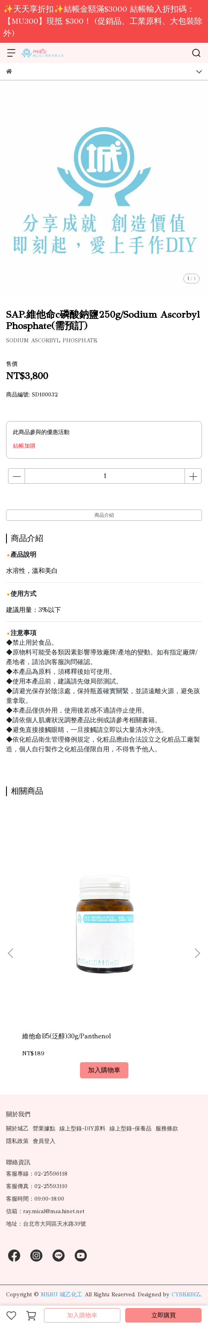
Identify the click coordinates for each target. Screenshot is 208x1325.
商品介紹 (104, 515)
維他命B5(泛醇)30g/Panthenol (66, 1036)
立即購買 (163, 1315)
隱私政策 (17, 1141)
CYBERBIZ (186, 1294)
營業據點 (44, 1128)
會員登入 (44, 1141)
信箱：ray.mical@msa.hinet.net (45, 1211)
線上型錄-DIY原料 (82, 1128)
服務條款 (166, 1128)
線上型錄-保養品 (130, 1128)
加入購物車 (82, 1315)
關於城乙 (17, 1128)
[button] (197, 953)
